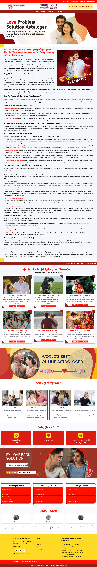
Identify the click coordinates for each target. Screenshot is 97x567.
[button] (7, 28)
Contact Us (59, 11)
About (43, 11)
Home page (39, 542)
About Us (39, 544)
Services (39, 546)
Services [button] (50, 11)
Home (36, 11)
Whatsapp (21, 306)
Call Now (12, 306)
